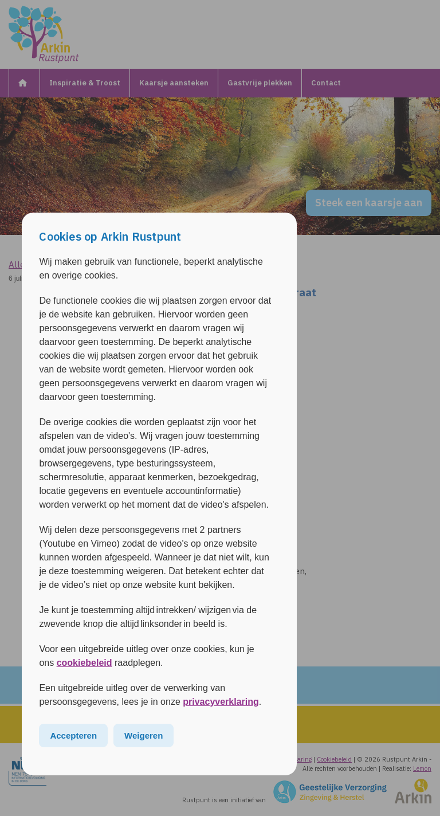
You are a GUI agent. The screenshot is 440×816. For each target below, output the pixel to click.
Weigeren (143, 735)
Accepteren (73, 735)
